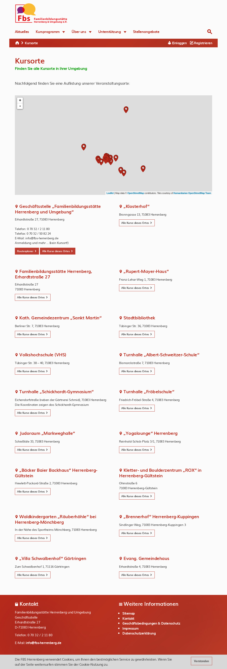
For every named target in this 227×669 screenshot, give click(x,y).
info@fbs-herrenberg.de (43, 642)
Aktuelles (22, 31)
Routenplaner (27, 251)
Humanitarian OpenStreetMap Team (192, 193)
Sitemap (128, 613)
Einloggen (177, 42)
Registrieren (201, 42)
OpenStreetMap (135, 193)
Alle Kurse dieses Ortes (57, 251)
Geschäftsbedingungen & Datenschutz (151, 623)
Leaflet (110, 193)
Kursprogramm (50, 31)
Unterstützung (112, 31)
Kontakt (128, 618)
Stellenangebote (146, 31)
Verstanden (201, 661)
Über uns (82, 31)
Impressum (130, 628)
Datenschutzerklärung (139, 633)
